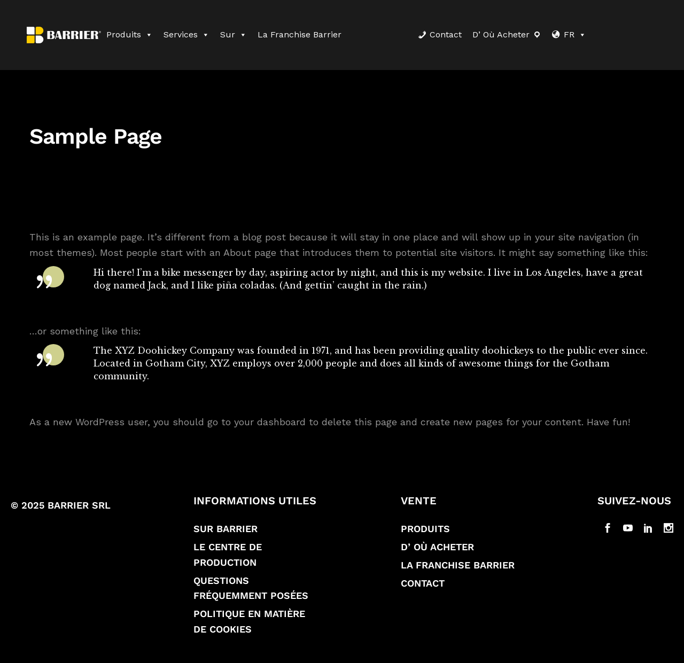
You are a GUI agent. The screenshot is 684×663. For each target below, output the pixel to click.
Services (186, 34)
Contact (446, 34)
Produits (129, 34)
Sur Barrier (225, 533)
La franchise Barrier (299, 34)
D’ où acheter (501, 34)
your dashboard (270, 426)
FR (575, 34)
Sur (233, 34)
